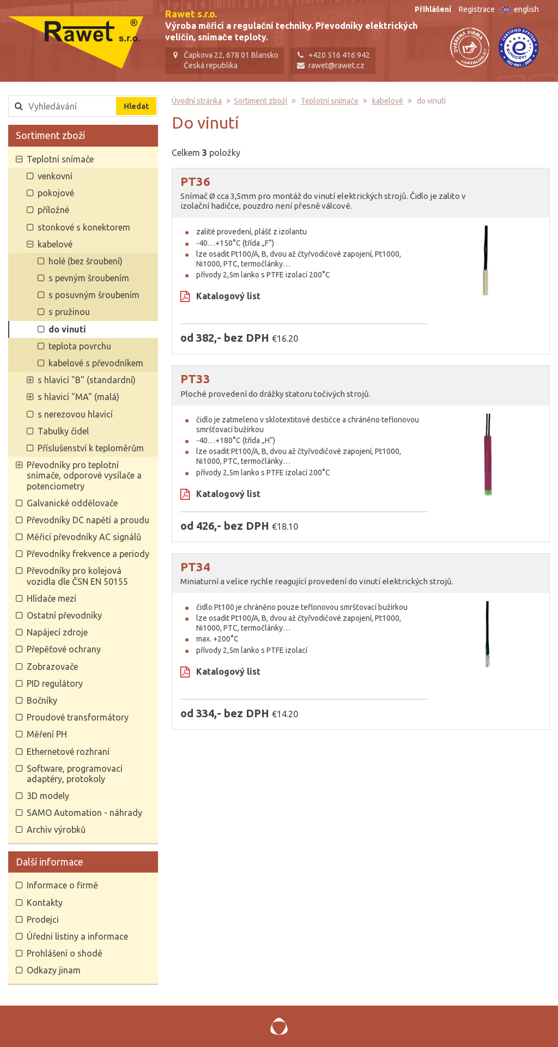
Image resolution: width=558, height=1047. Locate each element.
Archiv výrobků (56, 829)
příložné (53, 210)
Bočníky (42, 700)
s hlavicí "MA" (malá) (78, 397)
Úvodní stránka (197, 100)
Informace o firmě (62, 885)
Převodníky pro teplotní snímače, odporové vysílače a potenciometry (84, 475)
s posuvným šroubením (94, 295)
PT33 (195, 378)
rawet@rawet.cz (336, 65)
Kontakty (45, 902)
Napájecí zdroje (57, 632)
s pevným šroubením (88, 278)
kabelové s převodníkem (95, 363)
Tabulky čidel (63, 431)
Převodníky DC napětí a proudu (88, 520)
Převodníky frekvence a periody (88, 554)
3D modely (48, 796)
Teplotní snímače (60, 159)
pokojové (56, 193)
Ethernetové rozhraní (68, 751)
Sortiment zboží (50, 135)
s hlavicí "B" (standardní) (87, 380)
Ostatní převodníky (64, 615)
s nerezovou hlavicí (75, 414)
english (520, 9)
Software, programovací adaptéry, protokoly (75, 774)
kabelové (55, 244)
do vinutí (67, 329)
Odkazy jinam (54, 970)
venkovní (55, 176)
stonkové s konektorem (84, 227)
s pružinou (69, 312)
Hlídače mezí (51, 598)
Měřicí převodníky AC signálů (84, 537)
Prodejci (43, 919)
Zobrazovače (52, 666)
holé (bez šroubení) (85, 261)
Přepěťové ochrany (64, 649)
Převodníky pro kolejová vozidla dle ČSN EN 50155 (77, 576)
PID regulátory (55, 683)
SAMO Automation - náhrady (84, 813)
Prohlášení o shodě (64, 953)
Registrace (477, 9)
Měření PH (47, 734)
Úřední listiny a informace (77, 936)
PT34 (195, 566)
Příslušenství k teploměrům (91, 448)
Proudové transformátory (78, 717)
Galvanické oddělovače (72, 503)
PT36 (195, 181)
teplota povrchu (79, 346)
